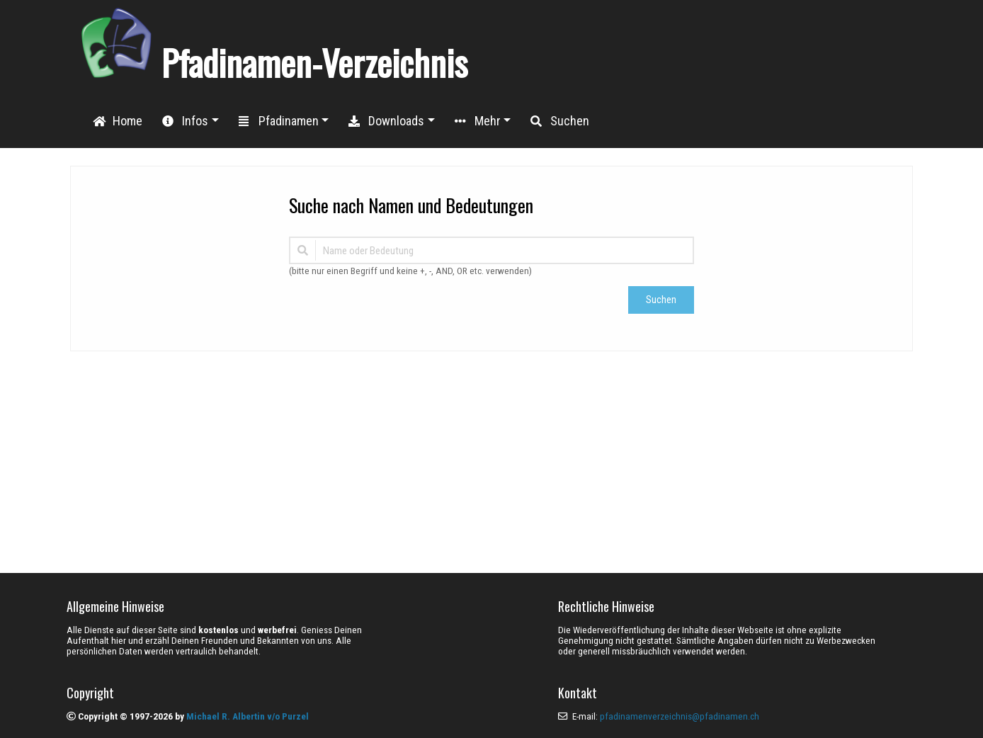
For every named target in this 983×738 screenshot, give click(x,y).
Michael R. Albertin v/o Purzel (247, 716)
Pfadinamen (279, 120)
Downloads (386, 120)
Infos (185, 120)
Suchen (559, 120)
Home (117, 120)
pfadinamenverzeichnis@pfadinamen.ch (679, 716)
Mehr (478, 120)
